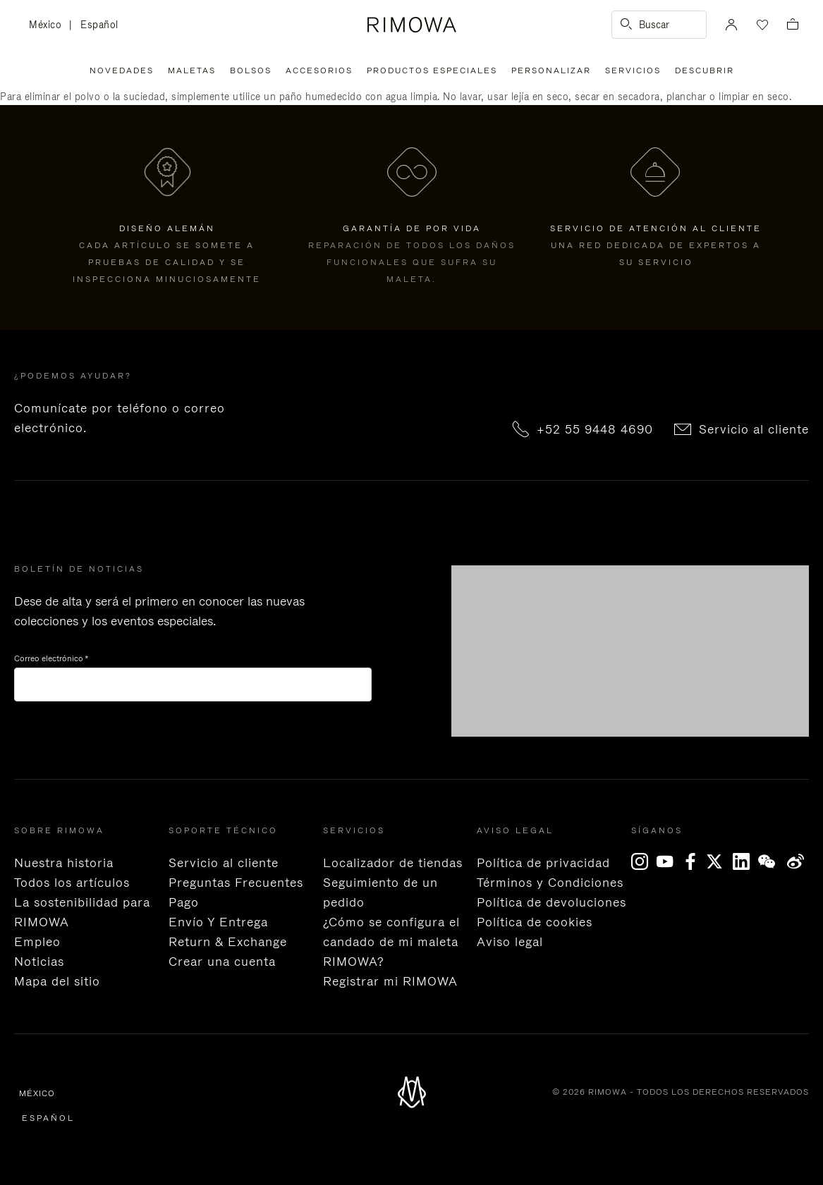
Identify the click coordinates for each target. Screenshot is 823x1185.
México (49, 25)
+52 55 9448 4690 (595, 429)
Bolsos (251, 70)
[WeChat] (771, 862)
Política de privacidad (543, 862)
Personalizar (551, 70)
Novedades (122, 70)
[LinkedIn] (745, 862)
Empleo (37, 941)
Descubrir (704, 70)
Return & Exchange (228, 941)
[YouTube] (669, 862)
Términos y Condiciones (550, 882)
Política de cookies (534, 922)
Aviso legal (510, 941)
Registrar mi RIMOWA (390, 981)
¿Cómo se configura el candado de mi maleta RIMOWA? (391, 942)
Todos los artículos (72, 882)
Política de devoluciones (551, 902)
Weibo (796, 861)
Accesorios (319, 70)
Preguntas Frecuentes (236, 882)
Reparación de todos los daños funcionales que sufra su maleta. (412, 262)
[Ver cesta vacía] (792, 25)
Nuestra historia (64, 862)
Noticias (39, 961)
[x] (720, 862)
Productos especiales (432, 70)
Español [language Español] (99, 24)
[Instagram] (644, 862)
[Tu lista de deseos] (760, 24)
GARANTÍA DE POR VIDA (412, 228)
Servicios (633, 70)
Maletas (192, 70)
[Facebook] (694, 862)
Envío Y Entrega (218, 922)
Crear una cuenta (222, 961)
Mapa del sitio (57, 981)
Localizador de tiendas (393, 862)
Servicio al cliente (754, 429)
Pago (184, 902)
